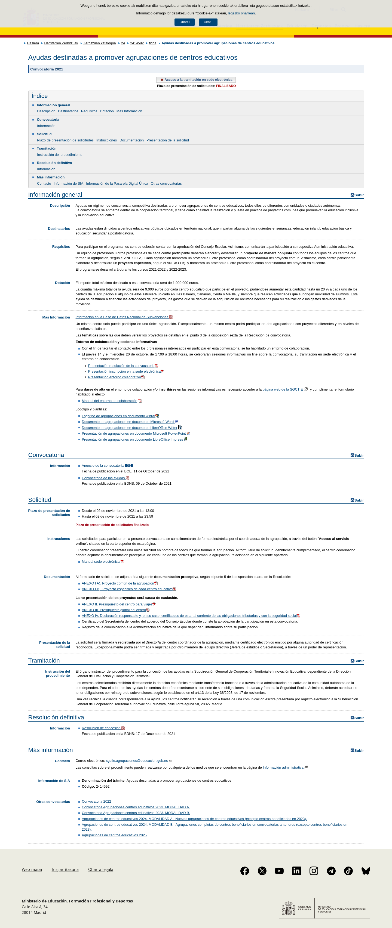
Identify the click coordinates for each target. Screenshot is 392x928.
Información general (53, 105)
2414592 (137, 43)
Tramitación (47, 148)
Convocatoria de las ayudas (106, 478)
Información (46, 126)
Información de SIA (68, 183)
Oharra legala (100, 869)
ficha (152, 43)
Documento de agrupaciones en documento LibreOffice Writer (132, 428)
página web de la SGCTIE (283, 389)
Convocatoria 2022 (96, 801)
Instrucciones (106, 140)
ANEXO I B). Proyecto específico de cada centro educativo (129, 589)
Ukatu (208, 22)
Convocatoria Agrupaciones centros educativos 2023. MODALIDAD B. (136, 813)
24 (123, 43)
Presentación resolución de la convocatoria (123, 366)
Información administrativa (286, 767)
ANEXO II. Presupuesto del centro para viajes (119, 604)
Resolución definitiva (54, 163)
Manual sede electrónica (101, 561)
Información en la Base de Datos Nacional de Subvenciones (125, 317)
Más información (51, 177)
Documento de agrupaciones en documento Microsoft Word (130, 422)
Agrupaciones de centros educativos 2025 (114, 835)
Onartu (184, 22)
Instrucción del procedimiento (59, 155)
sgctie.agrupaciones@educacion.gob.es (139, 761)
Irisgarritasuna (65, 869)
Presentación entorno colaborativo (116, 377)
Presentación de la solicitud (167, 140)
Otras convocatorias (166, 183)
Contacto (44, 183)
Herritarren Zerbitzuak (61, 43)
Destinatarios (68, 111)
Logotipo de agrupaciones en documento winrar (121, 416)
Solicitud (44, 134)
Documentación (132, 140)
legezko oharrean (241, 13)
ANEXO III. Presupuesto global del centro (116, 610)
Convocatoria (48, 119)
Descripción (46, 111)
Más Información (129, 111)
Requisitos (89, 111)
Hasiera (33, 43)
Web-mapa (32, 869)
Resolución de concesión (104, 728)
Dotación (107, 111)
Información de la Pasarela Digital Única (117, 183)
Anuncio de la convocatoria (108, 465)
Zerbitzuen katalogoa (99, 43)
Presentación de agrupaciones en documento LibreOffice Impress (135, 439)
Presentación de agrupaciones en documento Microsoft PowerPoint (136, 433)
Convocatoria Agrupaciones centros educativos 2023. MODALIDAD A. (136, 807)
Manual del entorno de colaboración (109, 401)
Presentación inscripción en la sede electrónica (126, 371)
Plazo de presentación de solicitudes (65, 140)
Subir (359, 195)
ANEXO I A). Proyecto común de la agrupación (120, 583)
